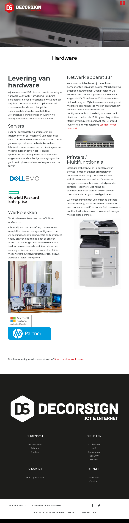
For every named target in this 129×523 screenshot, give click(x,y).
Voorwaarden (35, 444)
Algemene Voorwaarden (46, 505)
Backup (94, 459)
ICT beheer (94, 444)
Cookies (35, 452)
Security (94, 455)
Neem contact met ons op (69, 359)
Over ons (94, 477)
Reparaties (94, 452)
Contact (94, 481)
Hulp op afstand (35, 477)
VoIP (94, 448)
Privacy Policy (18, 505)
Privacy (35, 448)
